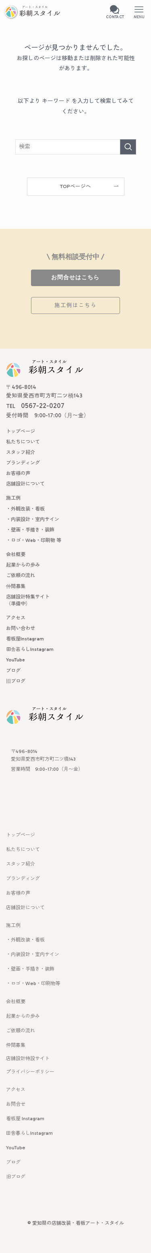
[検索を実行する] (128, 147)
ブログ (13, 1162)
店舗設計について (25, 907)
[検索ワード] (75, 147)
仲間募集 (15, 1045)
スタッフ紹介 (20, 864)
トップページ (20, 835)
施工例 (13, 925)
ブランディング (23, 878)
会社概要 (15, 1001)
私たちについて (23, 849)
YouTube (15, 1148)
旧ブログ (15, 1177)
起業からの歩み (23, 1016)
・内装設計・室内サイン (32, 954)
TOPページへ (75, 186)
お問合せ (15, 1104)
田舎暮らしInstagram (29, 1133)
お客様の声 (18, 893)
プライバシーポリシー (30, 1072)
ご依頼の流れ (20, 1030)
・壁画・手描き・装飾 (30, 969)
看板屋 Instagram (25, 1118)
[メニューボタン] (139, 12)
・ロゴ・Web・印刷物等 (33, 983)
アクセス (15, 1089)
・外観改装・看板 (25, 940)
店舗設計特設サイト (28, 1058)
